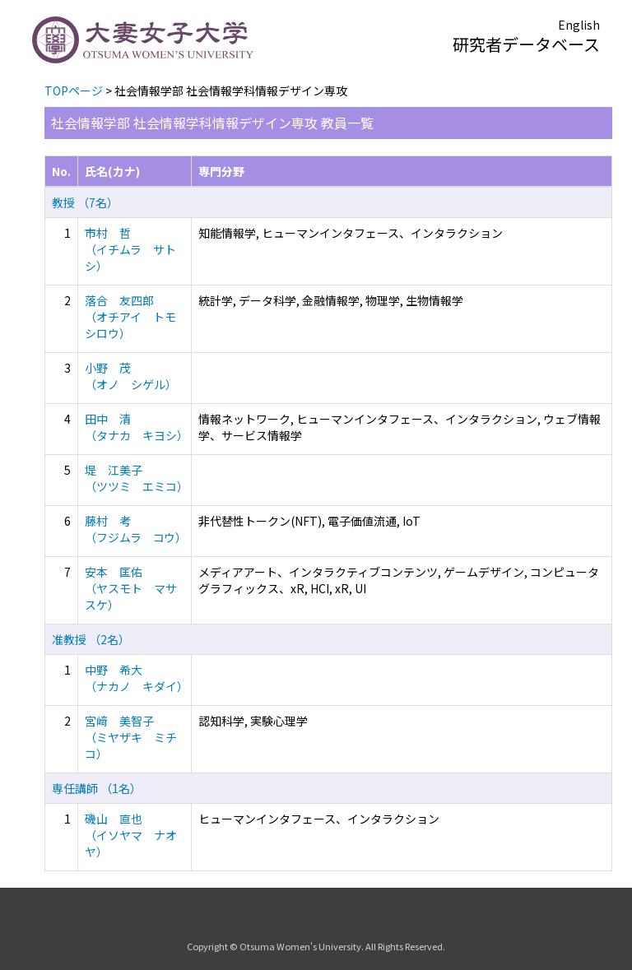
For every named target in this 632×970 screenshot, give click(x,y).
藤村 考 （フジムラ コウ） (136, 529)
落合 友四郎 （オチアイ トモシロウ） (130, 316)
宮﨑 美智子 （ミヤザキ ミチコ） (131, 737)
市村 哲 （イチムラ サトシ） (130, 249)
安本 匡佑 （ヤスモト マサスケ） (131, 588)
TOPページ (73, 90)
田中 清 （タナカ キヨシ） (136, 427)
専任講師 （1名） (97, 788)
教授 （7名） (85, 202)
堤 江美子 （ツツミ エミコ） (136, 478)
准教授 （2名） (91, 639)
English (579, 24)
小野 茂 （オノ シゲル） (131, 376)
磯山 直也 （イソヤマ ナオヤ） (131, 835)
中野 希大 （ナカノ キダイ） (136, 677)
